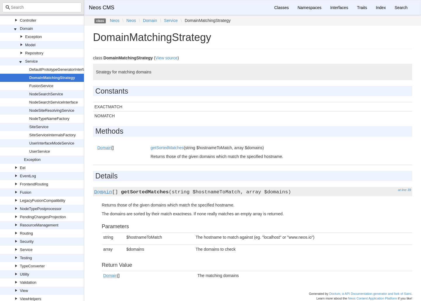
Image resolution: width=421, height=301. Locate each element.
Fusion (25, 192)
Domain (26, 28)
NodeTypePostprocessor (40, 209)
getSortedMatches (167, 147)
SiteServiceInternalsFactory (52, 135)
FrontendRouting (34, 184)
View (24, 290)
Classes (281, 7)
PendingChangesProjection (43, 217)
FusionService (41, 86)
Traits (362, 7)
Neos (115, 20)
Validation (28, 282)
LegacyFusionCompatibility (42, 200)
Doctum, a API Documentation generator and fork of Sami (370, 293)
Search (401, 7)
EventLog (28, 176)
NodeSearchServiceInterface (53, 102)
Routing (26, 233)
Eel (22, 168)
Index (381, 7)
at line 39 (404, 190)
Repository (34, 53)
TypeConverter (32, 266)
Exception (33, 37)
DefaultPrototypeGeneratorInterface (59, 69)
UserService (39, 151)
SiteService (39, 127)
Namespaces (310, 7)
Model (30, 45)
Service (31, 61)
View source (166, 58)
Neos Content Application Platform (372, 298)
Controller (28, 20)
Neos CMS (101, 8)
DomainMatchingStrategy (52, 77)
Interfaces (339, 7)
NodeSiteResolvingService (51, 110)
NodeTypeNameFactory (49, 118)
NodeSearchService (46, 94)
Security (27, 241)
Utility (24, 274)
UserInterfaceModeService (51, 143)
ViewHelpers (30, 299)
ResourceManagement (39, 225)
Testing (26, 258)
